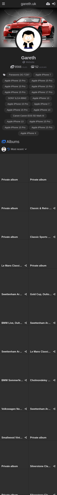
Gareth (28, 57)
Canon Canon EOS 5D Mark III (28, 115)
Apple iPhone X (28, 133)
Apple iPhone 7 (43, 74)
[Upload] (48, 4)
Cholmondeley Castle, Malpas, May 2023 (41, 380)
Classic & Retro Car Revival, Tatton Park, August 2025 (41, 208)
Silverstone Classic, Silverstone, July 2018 (41, 466)
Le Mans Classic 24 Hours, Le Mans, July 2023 (41, 351)
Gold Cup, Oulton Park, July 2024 (41, 294)
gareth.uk (28, 4)
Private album (10, 179)
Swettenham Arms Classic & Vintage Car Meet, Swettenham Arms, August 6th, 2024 (12, 294)
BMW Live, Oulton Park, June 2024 (12, 323)
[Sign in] (53, 4)
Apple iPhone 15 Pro (15, 80)
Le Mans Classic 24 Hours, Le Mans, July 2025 (12, 265)
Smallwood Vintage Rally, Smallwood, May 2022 (12, 437)
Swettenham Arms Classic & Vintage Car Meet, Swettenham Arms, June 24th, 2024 (41, 323)
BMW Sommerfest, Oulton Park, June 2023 (12, 380)
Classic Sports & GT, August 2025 (41, 237)
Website (28, 62)
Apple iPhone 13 (41, 98)
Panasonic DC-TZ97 (19, 74)
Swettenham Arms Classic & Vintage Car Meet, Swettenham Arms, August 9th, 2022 (41, 409)
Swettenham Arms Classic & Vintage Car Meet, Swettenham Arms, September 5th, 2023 (12, 351)
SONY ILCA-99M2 (17, 98)
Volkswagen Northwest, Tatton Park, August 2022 (12, 409)
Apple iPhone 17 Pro (42, 92)
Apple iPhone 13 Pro (42, 86)
